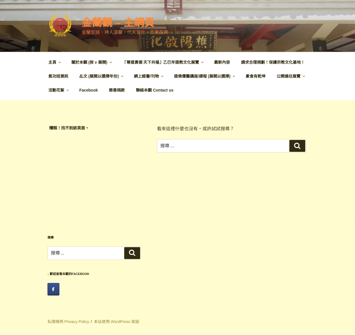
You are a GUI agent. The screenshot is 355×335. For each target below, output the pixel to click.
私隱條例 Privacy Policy (68, 321)
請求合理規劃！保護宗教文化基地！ (273, 62)
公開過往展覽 (291, 76)
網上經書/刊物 (149, 76)
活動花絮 (59, 90)
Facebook (88, 90)
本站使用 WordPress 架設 (117, 321)
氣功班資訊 (58, 76)
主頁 (55, 62)
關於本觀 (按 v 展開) (92, 62)
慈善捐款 (117, 90)
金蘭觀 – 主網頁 (118, 22)
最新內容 (222, 62)
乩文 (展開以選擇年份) (101, 76)
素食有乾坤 (255, 76)
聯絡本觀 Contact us (154, 90)
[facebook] (53, 289)
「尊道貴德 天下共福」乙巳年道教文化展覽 (164, 62)
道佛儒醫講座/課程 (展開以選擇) (205, 76)
